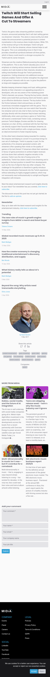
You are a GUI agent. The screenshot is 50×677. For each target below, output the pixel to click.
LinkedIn (5, 646)
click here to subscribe (28, 208)
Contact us (6, 634)
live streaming (18, 356)
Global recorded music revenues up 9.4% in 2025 (23, 237)
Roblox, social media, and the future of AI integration (12, 403)
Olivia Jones (6, 292)
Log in (47, 2)
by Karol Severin (25, 335)
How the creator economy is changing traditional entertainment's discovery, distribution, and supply (21, 254)
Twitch (25, 367)
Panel (4, 625)
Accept (34, 671)
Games (37, 359)
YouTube (5, 650)
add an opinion (15, 196)
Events (4, 621)
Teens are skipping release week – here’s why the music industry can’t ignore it (36, 406)
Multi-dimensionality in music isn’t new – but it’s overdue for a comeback (12, 463)
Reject (42, 671)
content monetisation (10, 353)
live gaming (7, 356)
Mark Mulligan (6, 242)
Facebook (5, 654)
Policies (28, 621)
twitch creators (14, 359)
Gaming (44, 353)
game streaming (24, 353)
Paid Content (42, 356)
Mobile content (30, 356)
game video (35, 353)
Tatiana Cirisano (7, 226)
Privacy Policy (30, 625)
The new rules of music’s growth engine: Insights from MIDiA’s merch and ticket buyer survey (24, 220)
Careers (5, 629)
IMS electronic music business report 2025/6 (36, 461)
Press (27, 638)
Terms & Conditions (32, 629)
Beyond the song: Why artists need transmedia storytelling (19, 286)
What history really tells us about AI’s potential (20, 271)
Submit (5, 551)
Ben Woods (5, 260)
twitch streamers (27, 359)
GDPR (27, 634)
